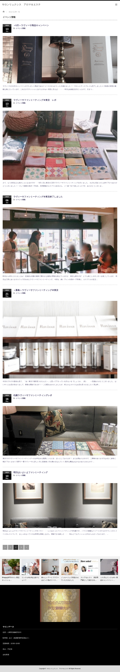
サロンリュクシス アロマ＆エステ (57, 668)
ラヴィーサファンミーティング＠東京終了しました (38, 197)
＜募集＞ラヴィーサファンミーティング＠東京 (35, 290)
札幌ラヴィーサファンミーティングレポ (32, 395)
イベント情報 (20, 28)
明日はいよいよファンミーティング (30, 472)
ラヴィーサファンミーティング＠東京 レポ (34, 100)
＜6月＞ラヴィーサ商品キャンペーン (31, 25)
